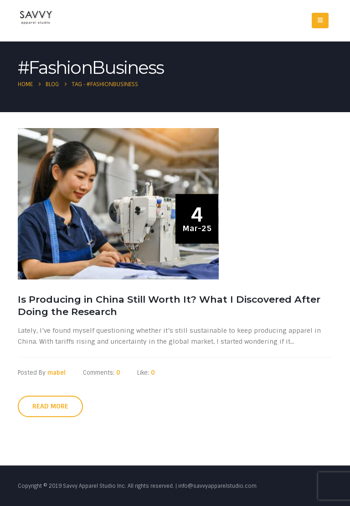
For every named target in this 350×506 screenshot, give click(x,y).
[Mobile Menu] (320, 20)
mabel (56, 373)
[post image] (120, 203)
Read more (50, 406)
